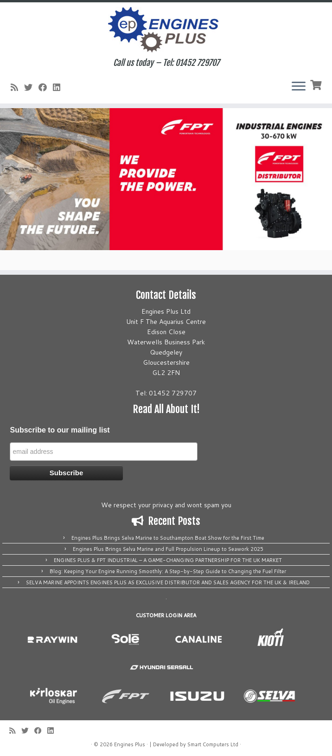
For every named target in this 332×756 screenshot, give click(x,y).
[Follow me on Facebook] (45, 87)
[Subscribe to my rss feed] (17, 87)
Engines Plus (129, 744)
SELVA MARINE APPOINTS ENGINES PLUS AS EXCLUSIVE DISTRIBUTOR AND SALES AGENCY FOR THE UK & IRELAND (168, 582)
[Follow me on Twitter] (31, 87)
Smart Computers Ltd (212, 744)
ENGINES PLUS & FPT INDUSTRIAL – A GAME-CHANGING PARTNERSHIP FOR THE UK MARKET (168, 560)
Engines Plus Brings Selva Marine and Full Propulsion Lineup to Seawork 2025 (168, 549)
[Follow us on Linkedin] (59, 87)
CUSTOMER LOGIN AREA (166, 615)
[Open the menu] (299, 87)
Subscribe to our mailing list (59, 430)
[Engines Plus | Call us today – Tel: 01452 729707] (166, 30)
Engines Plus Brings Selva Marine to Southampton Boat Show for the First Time (167, 538)
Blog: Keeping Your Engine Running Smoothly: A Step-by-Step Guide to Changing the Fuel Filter (168, 571)
